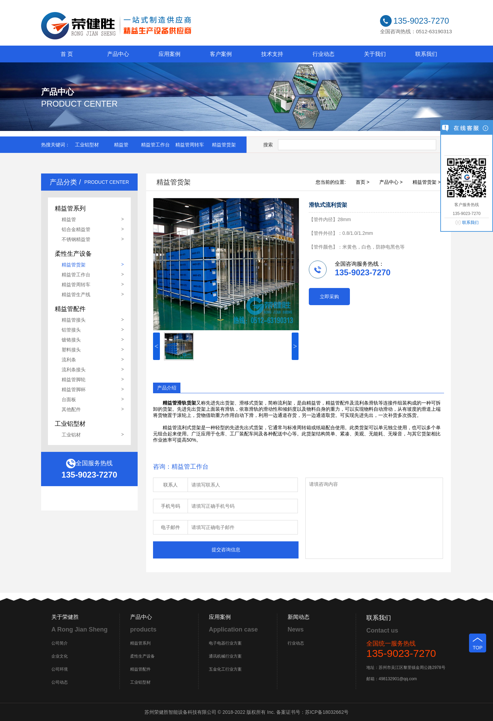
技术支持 (272, 54)
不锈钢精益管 (76, 239)
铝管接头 (71, 330)
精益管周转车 (189, 144)
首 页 (67, 54)
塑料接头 (71, 349)
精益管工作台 (155, 144)
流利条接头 (74, 369)
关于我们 (375, 54)
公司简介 (59, 643)
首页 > (362, 182)
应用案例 (169, 54)
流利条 (69, 359)
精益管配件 (140, 669)
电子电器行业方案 (225, 643)
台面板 (69, 399)
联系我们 (426, 54)
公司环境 (59, 669)
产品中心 (118, 54)
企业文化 (59, 656)
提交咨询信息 (226, 549)
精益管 (121, 144)
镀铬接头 (71, 340)
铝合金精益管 (76, 229)
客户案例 (221, 54)
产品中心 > (391, 182)
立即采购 (329, 296)
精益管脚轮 (74, 379)
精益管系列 (140, 643)
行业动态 (323, 54)
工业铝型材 (87, 144)
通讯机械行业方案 (225, 656)
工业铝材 (71, 434)
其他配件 (71, 409)
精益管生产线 (76, 294)
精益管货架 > (427, 182)
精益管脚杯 (74, 389)
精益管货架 (224, 144)
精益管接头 (74, 320)
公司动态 (59, 682)
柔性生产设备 (142, 656)
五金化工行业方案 (225, 669)
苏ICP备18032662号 (327, 712)
